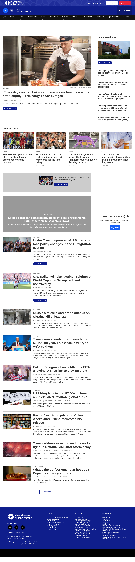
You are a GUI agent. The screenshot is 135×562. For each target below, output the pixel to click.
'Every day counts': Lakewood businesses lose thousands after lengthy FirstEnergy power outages (46, 98)
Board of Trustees (53, 529)
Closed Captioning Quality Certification (114, 534)
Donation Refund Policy (82, 542)
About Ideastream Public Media (57, 522)
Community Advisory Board (56, 527)
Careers (105, 524)
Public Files (106, 529)
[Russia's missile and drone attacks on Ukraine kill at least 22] (17, 321)
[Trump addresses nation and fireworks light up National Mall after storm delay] (17, 454)
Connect (101, 21)
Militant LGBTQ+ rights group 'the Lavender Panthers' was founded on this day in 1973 (83, 163)
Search (126, 21)
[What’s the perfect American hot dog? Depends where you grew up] (17, 478)
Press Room (106, 535)
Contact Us (106, 522)
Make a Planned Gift (81, 532)
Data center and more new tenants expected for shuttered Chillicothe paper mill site (113, 89)
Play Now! (115, 232)
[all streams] (124, 15)
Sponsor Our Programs (82, 535)
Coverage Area (52, 530)
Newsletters (114, 21)
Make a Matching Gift (82, 529)
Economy (6, 93)
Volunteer (105, 527)
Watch (65, 21)
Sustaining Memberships (83, 525)
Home (5, 21)
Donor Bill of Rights (81, 540)
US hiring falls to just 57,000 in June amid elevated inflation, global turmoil (61, 399)
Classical (32, 21)
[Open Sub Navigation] (103, 5)
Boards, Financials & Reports (111, 530)
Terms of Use (51, 532)
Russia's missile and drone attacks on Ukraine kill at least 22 (61, 319)
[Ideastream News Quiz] (115, 207)
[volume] (11, 15)
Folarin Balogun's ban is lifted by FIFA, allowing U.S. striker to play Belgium (62, 373)
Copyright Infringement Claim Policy (114, 542)
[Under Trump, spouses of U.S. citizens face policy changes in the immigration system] (17, 249)
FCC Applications (108, 538)
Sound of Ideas (47, 219)
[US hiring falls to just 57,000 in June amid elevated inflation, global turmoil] (17, 402)
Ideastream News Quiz (115, 221)
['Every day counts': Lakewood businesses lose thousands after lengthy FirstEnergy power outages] (47, 65)
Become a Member (81, 522)
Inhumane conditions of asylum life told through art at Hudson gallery (113, 123)
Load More (47, 496)
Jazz (43, 21)
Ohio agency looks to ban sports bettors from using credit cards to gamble (113, 77)
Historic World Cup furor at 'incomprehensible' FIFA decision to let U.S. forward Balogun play (114, 101)
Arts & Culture (38, 471)
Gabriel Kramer (8, 105)
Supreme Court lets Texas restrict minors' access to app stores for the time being (50, 163)
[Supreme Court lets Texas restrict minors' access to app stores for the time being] (51, 145)
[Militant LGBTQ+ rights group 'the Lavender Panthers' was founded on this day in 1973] (84, 145)
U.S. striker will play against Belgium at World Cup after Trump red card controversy (62, 285)
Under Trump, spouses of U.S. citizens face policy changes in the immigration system (62, 248)
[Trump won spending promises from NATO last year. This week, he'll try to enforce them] (17, 348)
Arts (21, 21)
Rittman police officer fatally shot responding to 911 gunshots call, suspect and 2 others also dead (112, 112)
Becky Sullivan (38, 292)
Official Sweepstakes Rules (111, 537)
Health (103, 156)
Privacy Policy (52, 534)
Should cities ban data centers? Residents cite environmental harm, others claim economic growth (47, 224)
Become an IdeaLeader (82, 530)
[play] (5, 15)
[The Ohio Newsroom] (21, 187)
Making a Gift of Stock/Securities (85, 534)
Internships (106, 525)
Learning (53, 21)
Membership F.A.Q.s (81, 524)
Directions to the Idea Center (111, 532)
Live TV (112, 5)
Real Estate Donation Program (85, 538)
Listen (75, 21)
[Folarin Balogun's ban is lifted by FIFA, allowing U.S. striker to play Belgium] (17, 378)
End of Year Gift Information (84, 537)
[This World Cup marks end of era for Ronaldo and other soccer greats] (18, 145)
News (12, 21)
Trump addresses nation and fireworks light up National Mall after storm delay (62, 449)
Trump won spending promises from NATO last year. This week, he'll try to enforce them (60, 347)
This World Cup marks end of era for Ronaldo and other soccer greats (17, 162)
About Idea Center (53, 524)
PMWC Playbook (108, 543)
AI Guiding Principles (109, 540)
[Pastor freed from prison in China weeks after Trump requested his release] (17, 426)
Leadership (51, 525)
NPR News (6, 156)
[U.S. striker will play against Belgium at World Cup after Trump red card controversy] (17, 285)
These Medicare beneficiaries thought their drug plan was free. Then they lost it (115, 163)
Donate (127, 5)
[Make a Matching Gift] (115, 255)
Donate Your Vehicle (81, 527)
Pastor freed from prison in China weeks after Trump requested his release (58, 423)
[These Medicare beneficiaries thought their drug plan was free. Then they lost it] (116, 145)
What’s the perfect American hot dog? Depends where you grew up (61, 476)
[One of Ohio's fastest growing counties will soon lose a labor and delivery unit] (46, 185)
